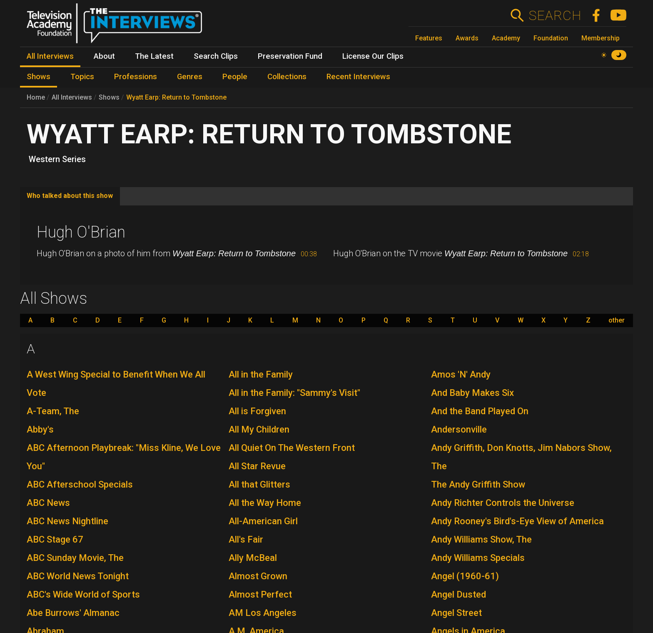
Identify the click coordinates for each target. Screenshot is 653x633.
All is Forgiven (257, 411)
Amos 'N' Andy (461, 374)
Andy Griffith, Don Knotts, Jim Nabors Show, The (521, 457)
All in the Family (261, 374)
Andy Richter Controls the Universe (502, 503)
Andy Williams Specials (478, 558)
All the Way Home (265, 503)
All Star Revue (257, 466)
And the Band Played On (479, 411)
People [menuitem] (234, 76)
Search (554, 15)
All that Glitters (259, 484)
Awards (467, 38)
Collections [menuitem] (287, 76)
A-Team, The (53, 411)
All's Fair (246, 539)
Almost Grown (258, 576)
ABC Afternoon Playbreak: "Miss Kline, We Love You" (124, 457)
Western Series (57, 159)
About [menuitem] (104, 56)
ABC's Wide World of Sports (83, 594)
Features (428, 38)
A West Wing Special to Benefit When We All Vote (116, 383)
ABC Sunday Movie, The (75, 558)
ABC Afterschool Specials (80, 484)
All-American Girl (263, 521)
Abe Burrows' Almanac (73, 613)
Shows (109, 97)
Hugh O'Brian (81, 232)
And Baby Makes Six (472, 393)
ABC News (48, 503)
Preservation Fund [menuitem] (290, 56)
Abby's (40, 429)
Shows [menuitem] (38, 76)
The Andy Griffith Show (478, 484)
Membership (600, 38)
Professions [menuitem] (135, 76)
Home (36, 97)
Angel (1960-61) (465, 576)
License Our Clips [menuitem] (373, 56)
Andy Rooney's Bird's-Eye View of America (517, 521)
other (616, 320)
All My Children (259, 429)
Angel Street (456, 613)
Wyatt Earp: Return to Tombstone (176, 97)
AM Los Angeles (263, 613)
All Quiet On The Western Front (292, 448)
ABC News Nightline (67, 521)
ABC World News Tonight (78, 576)
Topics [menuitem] (82, 76)
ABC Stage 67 (55, 539)
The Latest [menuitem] (154, 56)
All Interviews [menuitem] (50, 56)
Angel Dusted (458, 594)
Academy (506, 38)
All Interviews (72, 97)
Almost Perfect (260, 594)
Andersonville (459, 429)
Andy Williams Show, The (481, 539)
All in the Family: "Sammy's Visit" (294, 393)
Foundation (550, 38)
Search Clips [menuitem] (216, 56)
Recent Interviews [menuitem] (358, 76)
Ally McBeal (253, 558)
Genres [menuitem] (189, 76)
